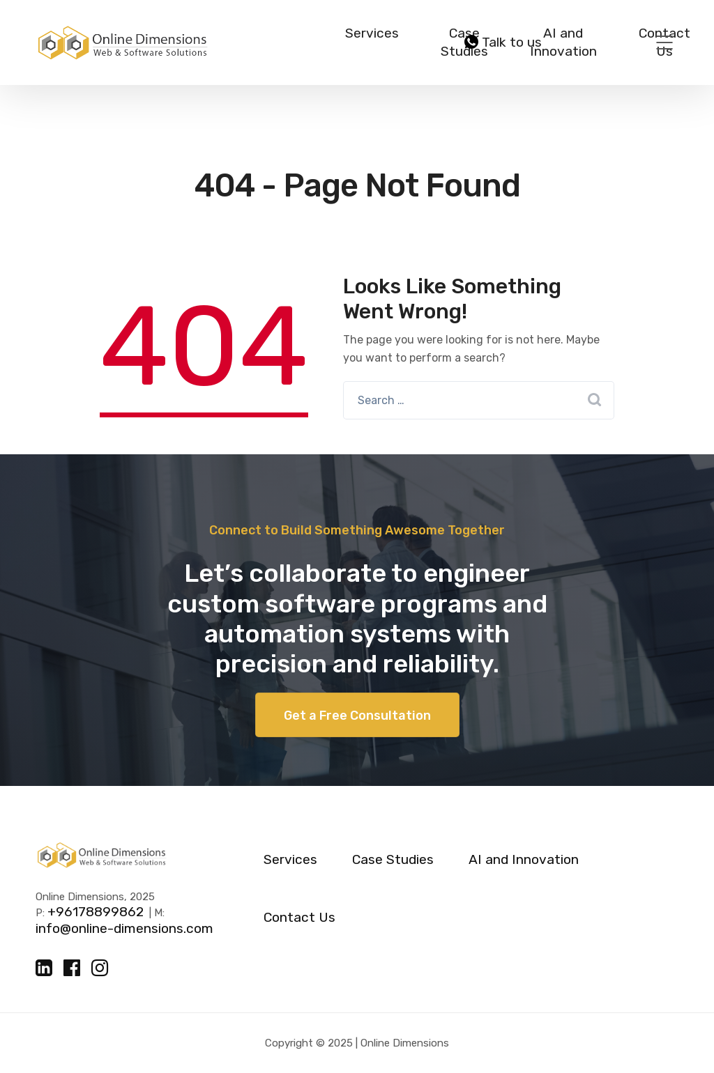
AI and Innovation (563, 42)
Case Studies (393, 859)
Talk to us (503, 42)
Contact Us (299, 917)
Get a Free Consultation (357, 715)
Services (372, 33)
